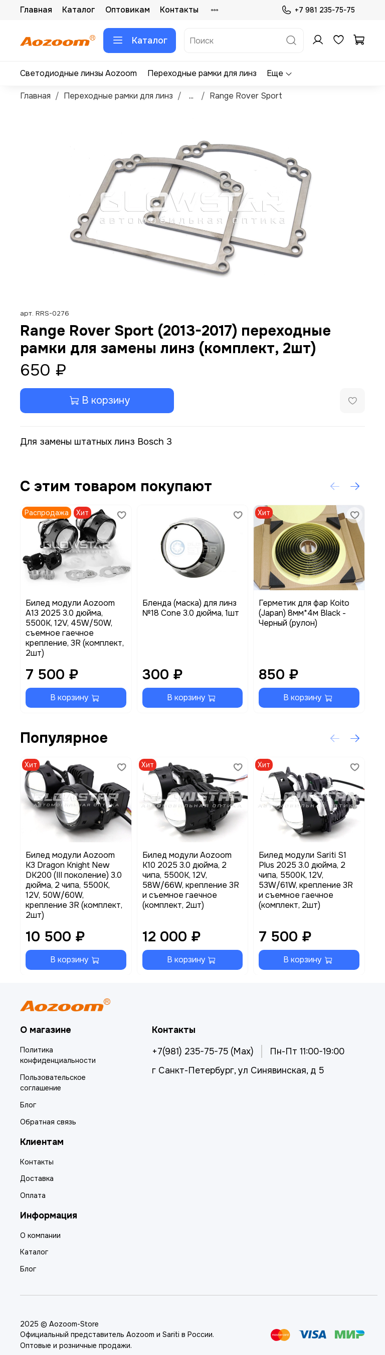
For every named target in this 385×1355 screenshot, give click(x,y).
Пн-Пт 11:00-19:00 (307, 1051)
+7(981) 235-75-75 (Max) (203, 1051)
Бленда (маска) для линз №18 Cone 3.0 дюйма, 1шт (190, 608)
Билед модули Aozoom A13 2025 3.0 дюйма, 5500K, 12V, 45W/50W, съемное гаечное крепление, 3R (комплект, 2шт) (75, 628)
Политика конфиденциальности (58, 1055)
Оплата (33, 1195)
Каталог (78, 10)
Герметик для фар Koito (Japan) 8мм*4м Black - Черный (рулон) (304, 613)
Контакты (179, 10)
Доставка (37, 1178)
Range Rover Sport (246, 96)
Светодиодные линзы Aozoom (78, 73)
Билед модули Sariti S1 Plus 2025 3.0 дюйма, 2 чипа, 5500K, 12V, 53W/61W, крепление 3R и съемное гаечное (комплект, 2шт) (306, 879)
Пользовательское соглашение (53, 1083)
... (191, 96)
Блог (28, 1104)
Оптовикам (127, 10)
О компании (40, 1235)
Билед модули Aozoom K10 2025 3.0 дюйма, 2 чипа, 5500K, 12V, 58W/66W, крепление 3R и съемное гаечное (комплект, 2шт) (190, 879)
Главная (36, 10)
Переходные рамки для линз (202, 73)
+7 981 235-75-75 (318, 10)
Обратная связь (48, 1121)
